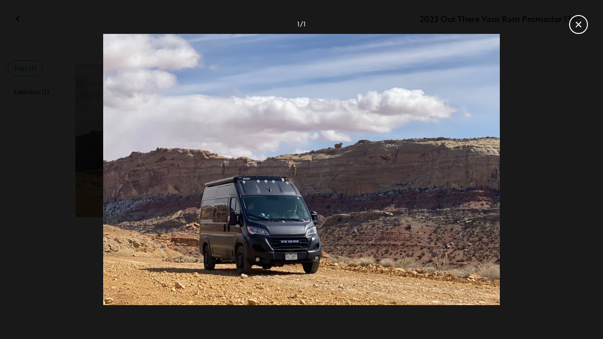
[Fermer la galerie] (578, 24)
